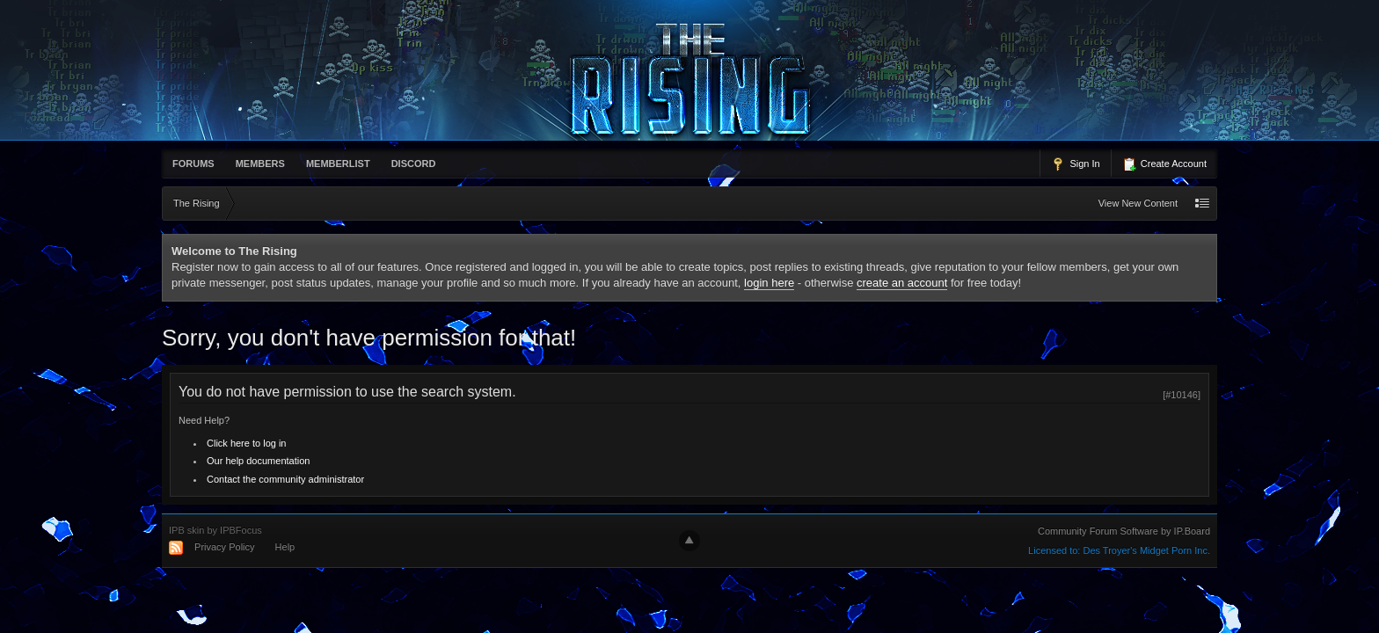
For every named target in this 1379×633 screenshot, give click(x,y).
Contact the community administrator (285, 479)
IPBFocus (241, 530)
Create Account (1164, 164)
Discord (413, 163)
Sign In (1075, 164)
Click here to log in (247, 443)
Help (285, 547)
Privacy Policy (224, 547)
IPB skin (186, 530)
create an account (902, 282)
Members (260, 163)
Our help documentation (258, 460)
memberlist (338, 163)
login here (769, 282)
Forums (193, 163)
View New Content (1138, 203)
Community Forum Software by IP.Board (1124, 531)
